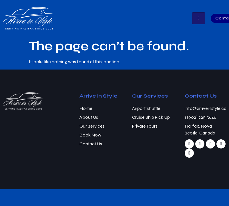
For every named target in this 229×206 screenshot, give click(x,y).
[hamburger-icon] (198, 18)
